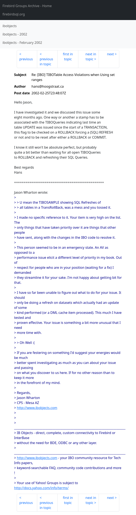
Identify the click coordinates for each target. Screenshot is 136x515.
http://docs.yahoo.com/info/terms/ (41, 488)
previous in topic (46, 61)
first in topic (68, 56)
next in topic (90, 56)
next (110, 54)
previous (26, 59)
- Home (27, 6)
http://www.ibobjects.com (37, 407)
